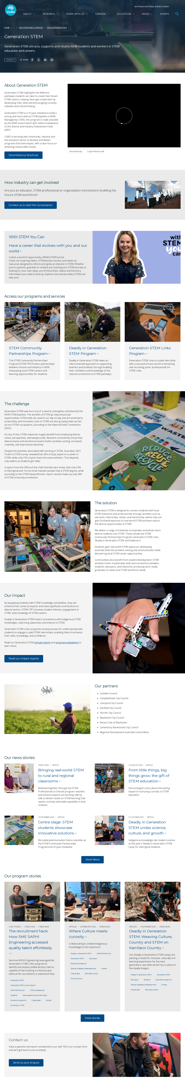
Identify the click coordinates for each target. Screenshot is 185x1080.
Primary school (76, 978)
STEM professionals (37, 990)
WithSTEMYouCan (17, 990)
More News (92, 859)
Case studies (36, 1000)
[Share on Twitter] (38, 60)
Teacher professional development (83, 968)
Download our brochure (23, 155)
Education (126, 14)
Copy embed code (95, 151)
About (29, 14)
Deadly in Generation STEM (81, 953)
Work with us (77, 14)
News (147, 14)
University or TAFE (17, 1005)
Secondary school (91, 973)
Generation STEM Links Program (23, 985)
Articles (48, 1000)
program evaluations (67, 642)
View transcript (75, 151)
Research (51, 14)
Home (7, 27)
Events (164, 14)
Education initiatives (57, 27)
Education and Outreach (31, 27)
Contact (10, 60)
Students (13, 995)
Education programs (18, 1000)
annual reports (42, 642)
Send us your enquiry (26, 1062)
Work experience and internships (34, 995)
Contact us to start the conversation (31, 205)
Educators (93, 958)
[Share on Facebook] (32, 60)
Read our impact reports (24, 658)
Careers (102, 14)
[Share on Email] (52, 60)
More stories (92, 1018)
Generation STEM (17, 980)
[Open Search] (177, 14)
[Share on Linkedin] (45, 60)
